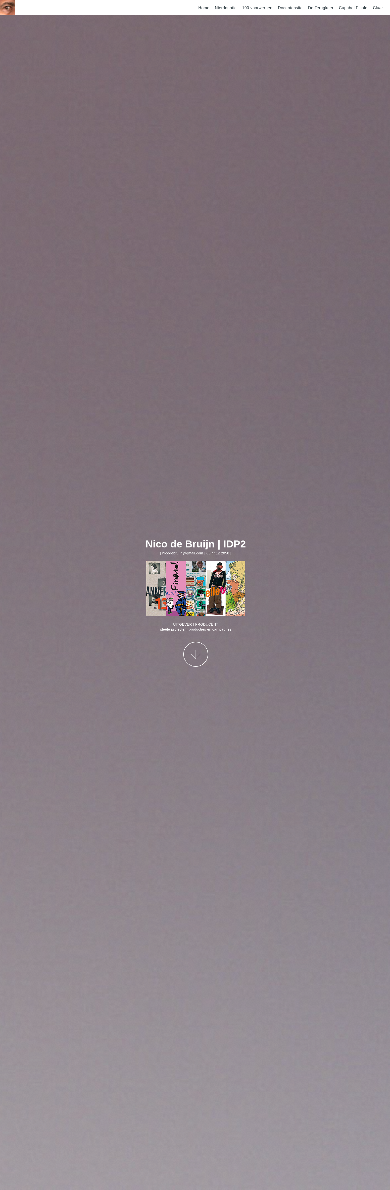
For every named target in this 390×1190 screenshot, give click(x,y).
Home (203, 8)
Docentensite (290, 8)
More (195, 654)
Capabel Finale (353, 8)
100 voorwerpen (257, 8)
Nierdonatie (226, 8)
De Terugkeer (321, 8)
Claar (378, 8)
